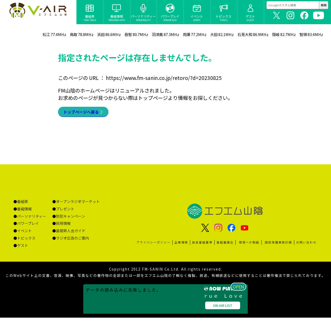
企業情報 (181, 244)
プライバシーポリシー (153, 244)
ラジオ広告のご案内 (72, 239)
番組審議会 (225, 244)
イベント (24, 232)
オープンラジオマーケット (78, 203)
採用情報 (63, 225)
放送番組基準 (202, 244)
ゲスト (22, 247)
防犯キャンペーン (70, 218)
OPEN (240, 319)
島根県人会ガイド (70, 232)
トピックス (26, 239)
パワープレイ (28, 225)
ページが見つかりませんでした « (38, 12)
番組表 (22, 203)
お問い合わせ (306, 244)
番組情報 (24, 210)
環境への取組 (249, 244)
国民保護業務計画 (278, 244)
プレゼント (65, 210)
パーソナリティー (31, 218)
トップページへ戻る (85, 112)
